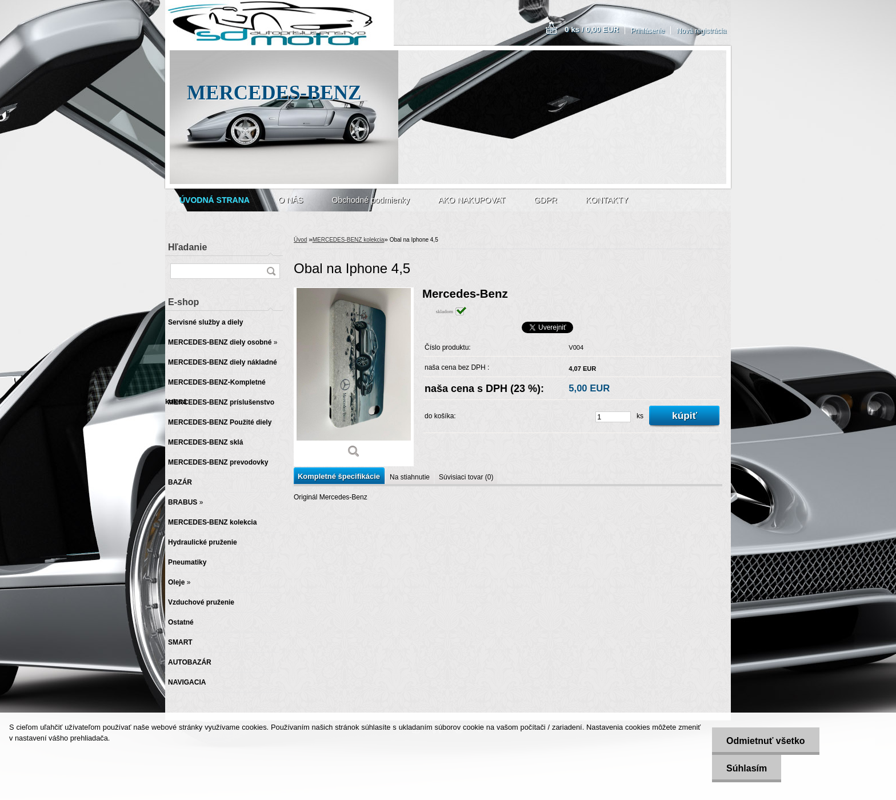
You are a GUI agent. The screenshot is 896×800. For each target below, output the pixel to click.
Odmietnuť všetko (765, 741)
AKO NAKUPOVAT (472, 200)
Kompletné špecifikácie (339, 476)
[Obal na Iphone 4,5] (353, 377)
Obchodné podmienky (370, 200)
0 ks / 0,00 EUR (592, 29)
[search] (271, 271)
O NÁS (290, 200)
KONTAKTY (607, 200)
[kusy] (613, 416)
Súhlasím (746, 768)
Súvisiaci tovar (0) (466, 477)
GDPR (545, 200)
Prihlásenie (648, 31)
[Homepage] (214, 200)
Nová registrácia (701, 31)
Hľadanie (187, 247)
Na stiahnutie (410, 477)
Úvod (300, 240)
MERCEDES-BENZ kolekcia (349, 240)
